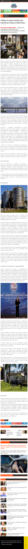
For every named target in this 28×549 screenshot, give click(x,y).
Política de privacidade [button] (6, 544)
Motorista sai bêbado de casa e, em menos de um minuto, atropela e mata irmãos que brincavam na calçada (14, 447)
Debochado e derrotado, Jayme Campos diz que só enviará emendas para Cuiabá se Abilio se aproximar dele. (17, 517)
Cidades (6, 420)
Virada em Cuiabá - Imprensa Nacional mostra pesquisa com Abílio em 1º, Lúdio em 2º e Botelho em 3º (17, 511)
